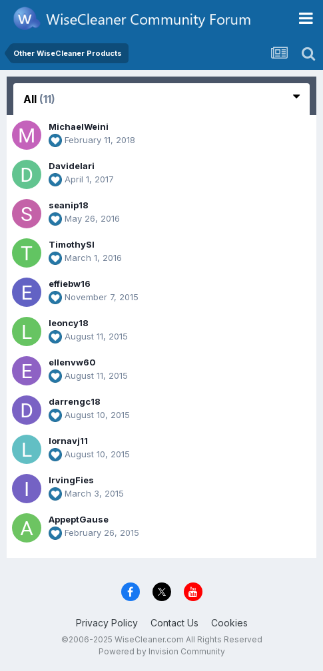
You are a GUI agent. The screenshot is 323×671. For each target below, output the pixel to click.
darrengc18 (75, 401)
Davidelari (72, 165)
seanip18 (69, 205)
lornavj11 (68, 440)
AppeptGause (79, 519)
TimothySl (72, 244)
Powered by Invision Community (162, 651)
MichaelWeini (79, 126)
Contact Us (174, 622)
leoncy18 (69, 323)
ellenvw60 (72, 362)
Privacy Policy (107, 622)
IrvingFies (71, 480)
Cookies (229, 622)
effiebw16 (70, 283)
